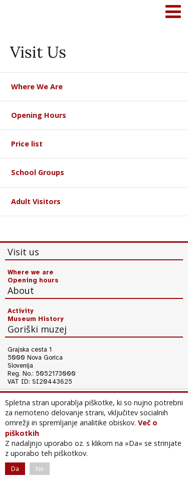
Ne (40, 468)
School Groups (37, 172)
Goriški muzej (20, 12)
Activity (21, 311)
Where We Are (37, 86)
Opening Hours (38, 115)
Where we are (31, 272)
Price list (27, 143)
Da (15, 468)
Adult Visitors (36, 201)
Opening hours (33, 280)
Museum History (36, 319)
